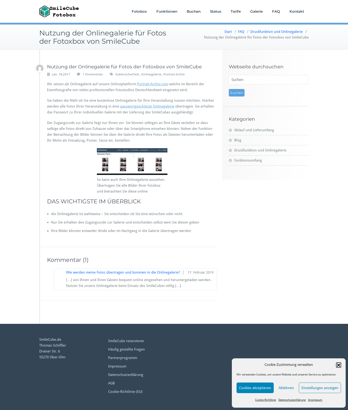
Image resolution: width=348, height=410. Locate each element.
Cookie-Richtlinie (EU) (125, 392)
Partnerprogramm (122, 358)
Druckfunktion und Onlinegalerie (276, 32)
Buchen (194, 11)
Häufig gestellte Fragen (126, 349)
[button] (338, 365)
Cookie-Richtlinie (265, 400)
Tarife (236, 11)
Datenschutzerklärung (292, 400)
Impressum (315, 400)
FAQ (276, 11)
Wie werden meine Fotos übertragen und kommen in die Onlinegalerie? (123, 272)
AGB (111, 383)
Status (215, 11)
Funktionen (166, 11)
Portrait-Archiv (174, 74)
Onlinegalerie (151, 74)
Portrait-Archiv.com (152, 84)
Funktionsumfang (248, 160)
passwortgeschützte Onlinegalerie (147, 106)
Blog (237, 140)
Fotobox (139, 11)
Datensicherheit (127, 74)
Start (228, 32)
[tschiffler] (39, 68)
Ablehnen (286, 388)
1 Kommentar (93, 74)
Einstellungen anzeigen (319, 388)
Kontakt (296, 11)
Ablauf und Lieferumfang (254, 130)
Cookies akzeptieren (255, 388)
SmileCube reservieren (126, 341)
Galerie (256, 11)
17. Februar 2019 (201, 272)
